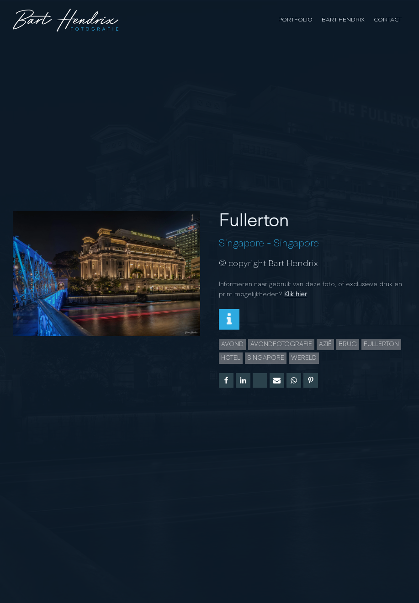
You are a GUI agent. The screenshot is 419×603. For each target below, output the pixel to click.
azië (325, 344)
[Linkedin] (243, 380)
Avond (232, 344)
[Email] (277, 380)
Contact (388, 19)
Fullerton (381, 344)
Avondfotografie (281, 344)
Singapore (241, 244)
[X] (260, 380)
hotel (230, 358)
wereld (304, 358)
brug (348, 344)
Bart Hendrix (343, 19)
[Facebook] (226, 380)
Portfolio (295, 19)
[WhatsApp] (293, 380)
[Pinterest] (310, 380)
